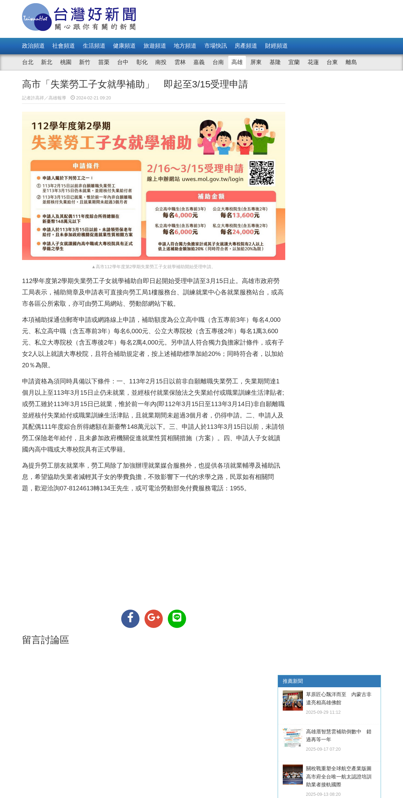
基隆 (275, 62)
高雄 (237, 62)
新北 (46, 62)
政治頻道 (33, 46)
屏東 (256, 62)
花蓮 (313, 62)
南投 (161, 62)
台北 (27, 62)
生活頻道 (94, 46)
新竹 (84, 62)
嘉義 (199, 62)
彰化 (142, 62)
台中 (122, 62)
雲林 (180, 62)
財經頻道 (276, 46)
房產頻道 (246, 46)
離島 (351, 62)
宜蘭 (294, 62)
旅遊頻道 (155, 46)
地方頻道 (185, 46)
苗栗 (104, 62)
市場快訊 (215, 46)
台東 (332, 62)
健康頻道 (124, 46)
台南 (218, 62)
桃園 (65, 62)
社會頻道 (63, 46)
